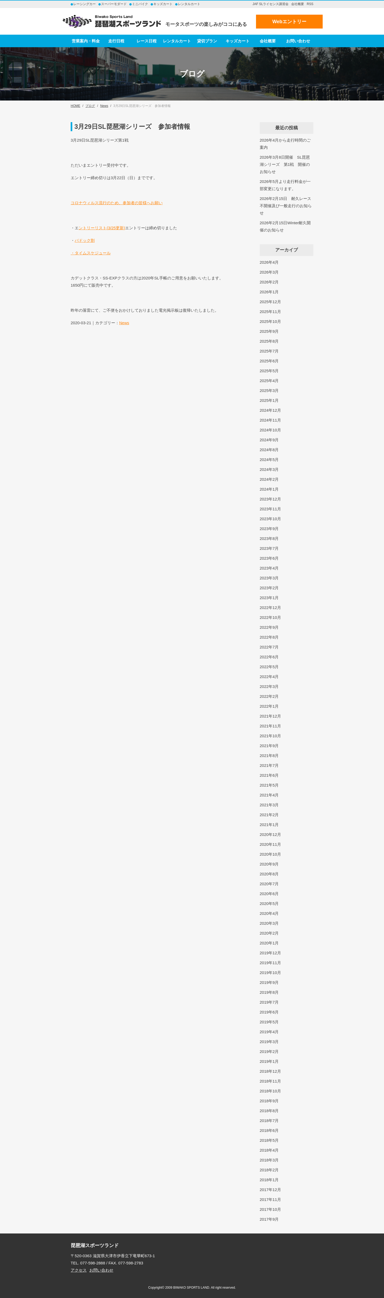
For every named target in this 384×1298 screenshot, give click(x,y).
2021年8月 (269, 755)
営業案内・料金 (86, 41)
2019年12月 (270, 953)
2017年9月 (269, 1219)
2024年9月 (269, 440)
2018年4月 (269, 1150)
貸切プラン (207, 41)
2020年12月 (270, 834)
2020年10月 (270, 854)
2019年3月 (269, 1041)
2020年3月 (269, 923)
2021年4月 (269, 795)
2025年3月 (269, 390)
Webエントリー (289, 21)
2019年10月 (270, 972)
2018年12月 (270, 1071)
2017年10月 (270, 1209)
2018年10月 (270, 1091)
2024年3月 (269, 469)
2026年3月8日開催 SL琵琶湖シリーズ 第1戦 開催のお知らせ (285, 164)
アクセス (79, 1270)
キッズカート (238, 41)
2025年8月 (269, 341)
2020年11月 (270, 844)
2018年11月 (270, 1081)
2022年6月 (269, 657)
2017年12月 (270, 1189)
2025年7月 (269, 351)
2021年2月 (269, 814)
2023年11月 (270, 509)
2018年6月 (269, 1130)
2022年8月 (269, 637)
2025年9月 (269, 331)
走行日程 (116, 41)
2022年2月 (269, 696)
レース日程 (147, 41)
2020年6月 (269, 893)
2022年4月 (269, 676)
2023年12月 (270, 499)
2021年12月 (270, 716)
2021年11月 (270, 726)
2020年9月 (269, 864)
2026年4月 (269, 262)
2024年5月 (269, 459)
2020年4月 (269, 913)
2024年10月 (270, 430)
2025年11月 (270, 311)
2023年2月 (269, 588)
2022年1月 (269, 706)
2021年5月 (269, 785)
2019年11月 (270, 962)
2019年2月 (269, 1051)
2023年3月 (269, 578)
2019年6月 (269, 1012)
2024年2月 (269, 479)
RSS (310, 4)
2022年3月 (269, 686)
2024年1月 (269, 489)
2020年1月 (269, 943)
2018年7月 (269, 1120)
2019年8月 (269, 992)
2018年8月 (269, 1110)
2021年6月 (269, 775)
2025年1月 (269, 400)
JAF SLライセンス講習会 (271, 4)
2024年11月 (270, 420)
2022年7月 (269, 647)
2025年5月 (269, 370)
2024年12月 (270, 410)
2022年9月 (269, 627)
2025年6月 (269, 361)
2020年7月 (269, 884)
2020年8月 (269, 874)
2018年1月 (269, 1179)
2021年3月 (269, 805)
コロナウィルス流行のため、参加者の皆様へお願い (117, 203)
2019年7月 (269, 1002)
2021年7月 (269, 765)
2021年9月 (269, 745)
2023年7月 (269, 548)
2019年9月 (269, 982)
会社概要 (297, 4)
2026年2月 (269, 282)
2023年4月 (269, 568)
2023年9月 (269, 528)
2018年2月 (269, 1170)
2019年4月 (269, 1031)
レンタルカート (177, 41)
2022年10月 (270, 617)
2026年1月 (269, 292)
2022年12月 (270, 607)
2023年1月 (269, 597)
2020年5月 (269, 903)
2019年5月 (269, 1022)
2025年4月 (269, 380)
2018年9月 (269, 1101)
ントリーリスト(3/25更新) (102, 228)
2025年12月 (270, 301)
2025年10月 (270, 321)
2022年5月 (269, 666)
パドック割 (85, 240)
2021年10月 (270, 736)
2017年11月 (270, 1199)
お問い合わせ (298, 41)
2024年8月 (269, 449)
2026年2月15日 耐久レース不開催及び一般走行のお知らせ (286, 205)
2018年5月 (269, 1140)
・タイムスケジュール (91, 253)
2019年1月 (269, 1061)
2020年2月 (269, 933)
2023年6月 (269, 558)
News (124, 323)
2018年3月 (269, 1160)
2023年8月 (269, 538)
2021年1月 (269, 824)
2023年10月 (270, 518)
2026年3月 (269, 272)
